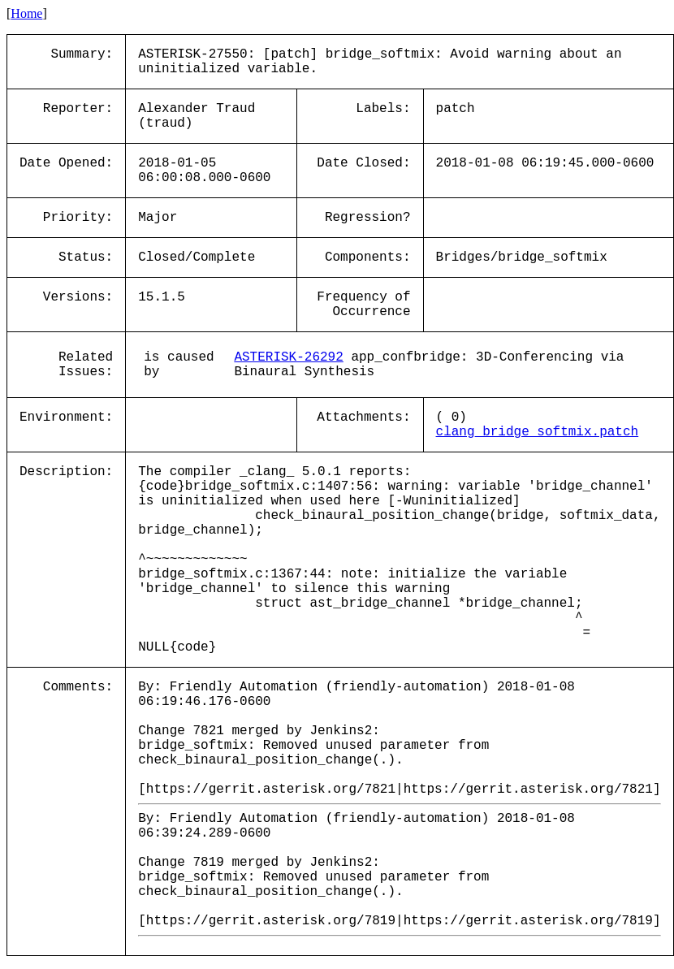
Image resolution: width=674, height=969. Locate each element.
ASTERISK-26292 (288, 357)
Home (26, 13)
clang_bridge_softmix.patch (537, 432)
